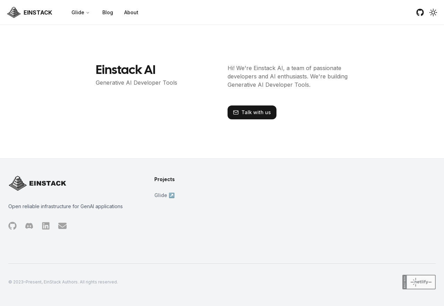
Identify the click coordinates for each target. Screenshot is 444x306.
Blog (107, 12)
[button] (433, 12)
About (131, 12)
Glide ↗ (164, 195)
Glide (80, 12)
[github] (420, 12)
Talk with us (256, 112)
